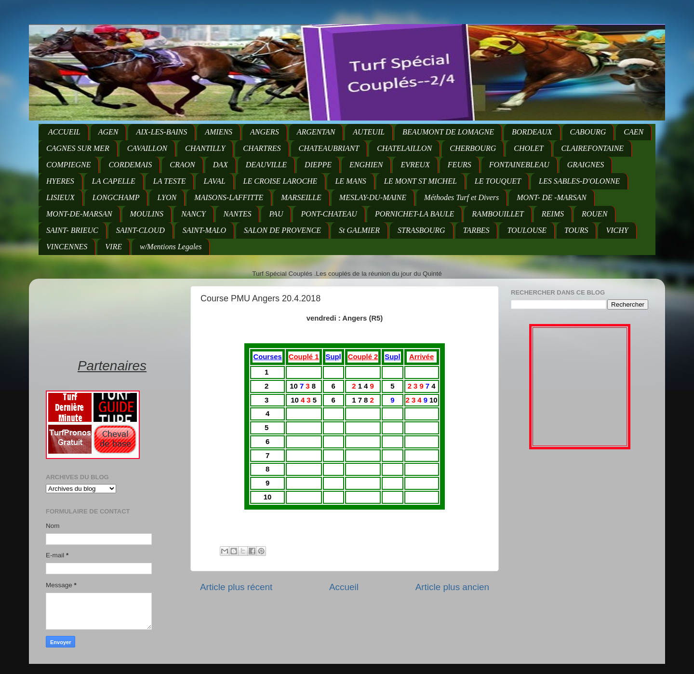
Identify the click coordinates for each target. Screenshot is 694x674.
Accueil (344, 587)
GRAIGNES (585, 165)
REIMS (553, 214)
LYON (166, 197)
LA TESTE (169, 181)
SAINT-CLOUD (140, 230)
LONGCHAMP (116, 197)
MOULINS (146, 214)
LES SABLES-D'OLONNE (579, 181)
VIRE (113, 247)
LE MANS (350, 181)
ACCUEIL (64, 132)
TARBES (476, 230)
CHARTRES (261, 148)
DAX (220, 165)
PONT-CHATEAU (329, 214)
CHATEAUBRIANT (329, 148)
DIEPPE (318, 165)
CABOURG (588, 132)
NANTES (238, 214)
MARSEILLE (301, 197)
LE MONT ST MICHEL (420, 181)
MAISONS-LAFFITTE (228, 197)
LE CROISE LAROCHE (280, 181)
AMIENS (218, 132)
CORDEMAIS (130, 165)
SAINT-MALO (204, 230)
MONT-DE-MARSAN (79, 214)
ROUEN (594, 214)
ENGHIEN (366, 165)
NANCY (193, 214)
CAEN (633, 132)
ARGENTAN (316, 132)
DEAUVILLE (266, 165)
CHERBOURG (473, 148)
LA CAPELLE (113, 181)
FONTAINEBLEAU (519, 165)
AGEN (108, 132)
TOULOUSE (527, 230)
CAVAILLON (147, 148)
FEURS (459, 165)
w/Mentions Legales (170, 247)
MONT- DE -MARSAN (552, 197)
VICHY (617, 230)
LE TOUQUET (498, 181)
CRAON (182, 165)
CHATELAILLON (404, 148)
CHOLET (528, 148)
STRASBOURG (421, 230)
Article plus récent (236, 587)
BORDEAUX (532, 132)
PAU (276, 214)
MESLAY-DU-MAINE (372, 197)
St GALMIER (359, 230)
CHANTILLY (205, 148)
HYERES (60, 181)
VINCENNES (66, 247)
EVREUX (414, 165)
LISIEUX (60, 197)
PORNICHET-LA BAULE (414, 214)
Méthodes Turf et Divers (461, 197)
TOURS (576, 230)
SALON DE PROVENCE (282, 230)
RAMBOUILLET (498, 214)
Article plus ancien (452, 587)
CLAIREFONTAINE (592, 148)
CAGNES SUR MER (77, 148)
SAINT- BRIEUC (72, 230)
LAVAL (214, 181)
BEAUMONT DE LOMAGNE (448, 132)
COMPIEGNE (68, 165)
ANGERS (264, 132)
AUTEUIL (369, 132)
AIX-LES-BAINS (161, 132)
